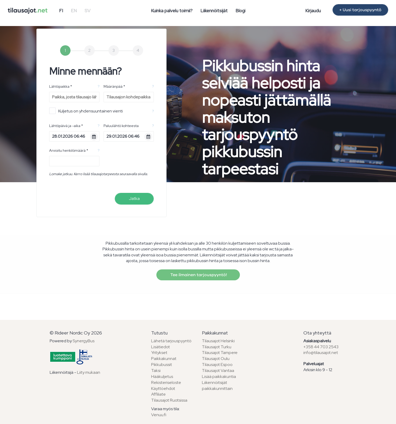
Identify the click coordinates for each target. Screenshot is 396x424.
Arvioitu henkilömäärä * (68, 150)
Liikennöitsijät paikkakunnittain (217, 385)
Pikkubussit (161, 364)
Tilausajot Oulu (215, 358)
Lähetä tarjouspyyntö (171, 341)
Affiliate (158, 394)
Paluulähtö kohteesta (121, 125)
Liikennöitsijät (214, 11)
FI (61, 11)
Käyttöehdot (163, 388)
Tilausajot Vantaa (218, 370)
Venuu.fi (158, 414)
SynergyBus (83, 341)
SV (88, 11)
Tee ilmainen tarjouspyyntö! (198, 275)
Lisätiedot (160, 347)
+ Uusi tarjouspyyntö (360, 10)
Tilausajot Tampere (220, 352)
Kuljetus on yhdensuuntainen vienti (86, 110)
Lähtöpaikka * (60, 86)
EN (74, 11)
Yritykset (159, 352)
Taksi (156, 370)
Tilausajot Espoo (217, 364)
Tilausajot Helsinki (218, 341)
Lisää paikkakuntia (219, 376)
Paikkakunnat (163, 358)
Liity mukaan (88, 372)
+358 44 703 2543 (320, 347)
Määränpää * (114, 86)
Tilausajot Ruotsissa (169, 400)
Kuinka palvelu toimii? (172, 11)
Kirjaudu (313, 11)
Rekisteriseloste (166, 382)
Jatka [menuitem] (134, 198)
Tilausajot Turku (216, 347)
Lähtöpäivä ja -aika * (66, 125)
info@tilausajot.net (320, 352)
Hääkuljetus (162, 376)
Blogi (240, 11)
